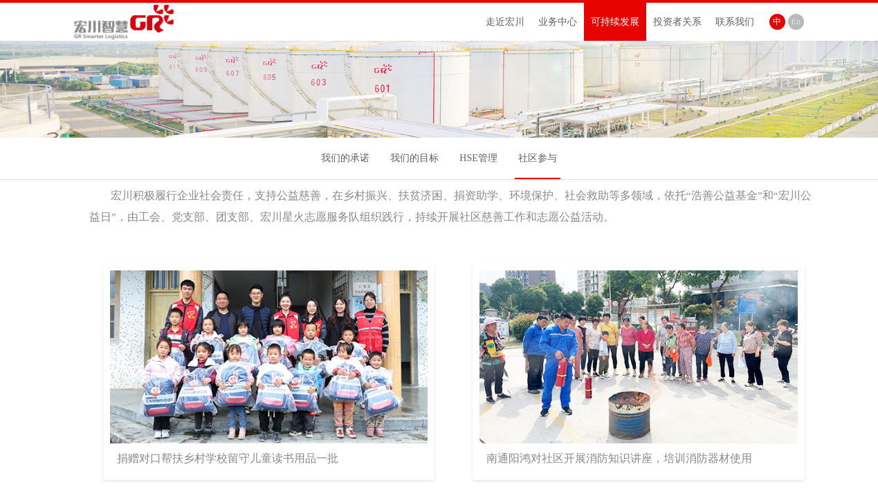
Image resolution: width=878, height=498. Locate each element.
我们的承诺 (345, 158)
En (796, 21)
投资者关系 (677, 22)
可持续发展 (615, 22)
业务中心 (557, 22)
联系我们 (734, 22)
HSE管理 (478, 158)
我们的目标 (414, 158)
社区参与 (537, 158)
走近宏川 (505, 22)
